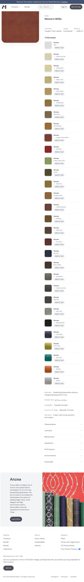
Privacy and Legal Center (70, 542)
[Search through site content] (47, 7)
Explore (65, 2)
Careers (38, 545)
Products (14, 7)
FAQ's (63, 538)
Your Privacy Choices (70, 549)
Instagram (55, 577)
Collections (7, 549)
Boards (6, 545)
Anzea (46, 15)
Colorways (50, 38)
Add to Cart (59, 117)
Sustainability (40, 542)
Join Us (8, 568)
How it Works (40, 538)
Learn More (16, 519)
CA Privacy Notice (67, 545)
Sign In (64, 7)
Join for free (76, 7)
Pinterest (64, 577)
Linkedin (73, 577)
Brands (27, 7)
